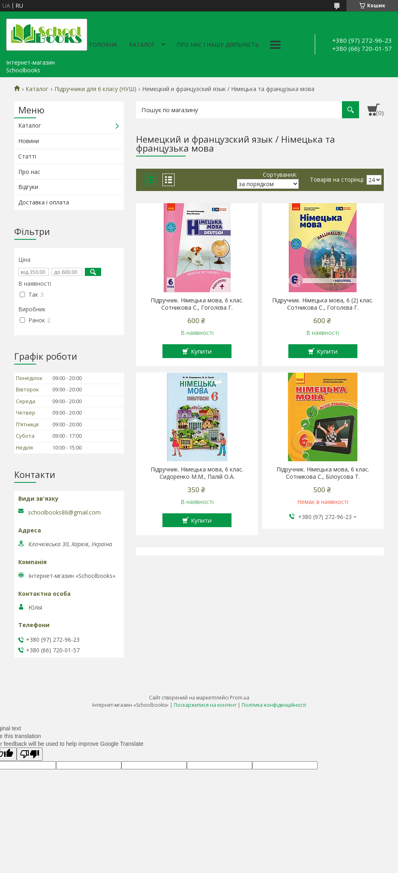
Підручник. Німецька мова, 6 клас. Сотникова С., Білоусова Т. (323, 473)
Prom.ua (239, 697)
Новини (28, 141)
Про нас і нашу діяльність (218, 44)
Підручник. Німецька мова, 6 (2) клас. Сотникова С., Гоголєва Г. (322, 304)
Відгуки (28, 187)
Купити (201, 351)
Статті (27, 156)
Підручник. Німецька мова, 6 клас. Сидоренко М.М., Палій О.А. (197, 473)
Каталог (142, 44)
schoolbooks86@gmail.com (64, 512)
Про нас (29, 172)
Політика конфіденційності (274, 704)
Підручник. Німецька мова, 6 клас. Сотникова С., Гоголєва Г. (197, 304)
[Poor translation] (30, 754)
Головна (103, 44)
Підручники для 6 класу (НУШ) (95, 89)
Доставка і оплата (43, 202)
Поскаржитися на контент (205, 704)
